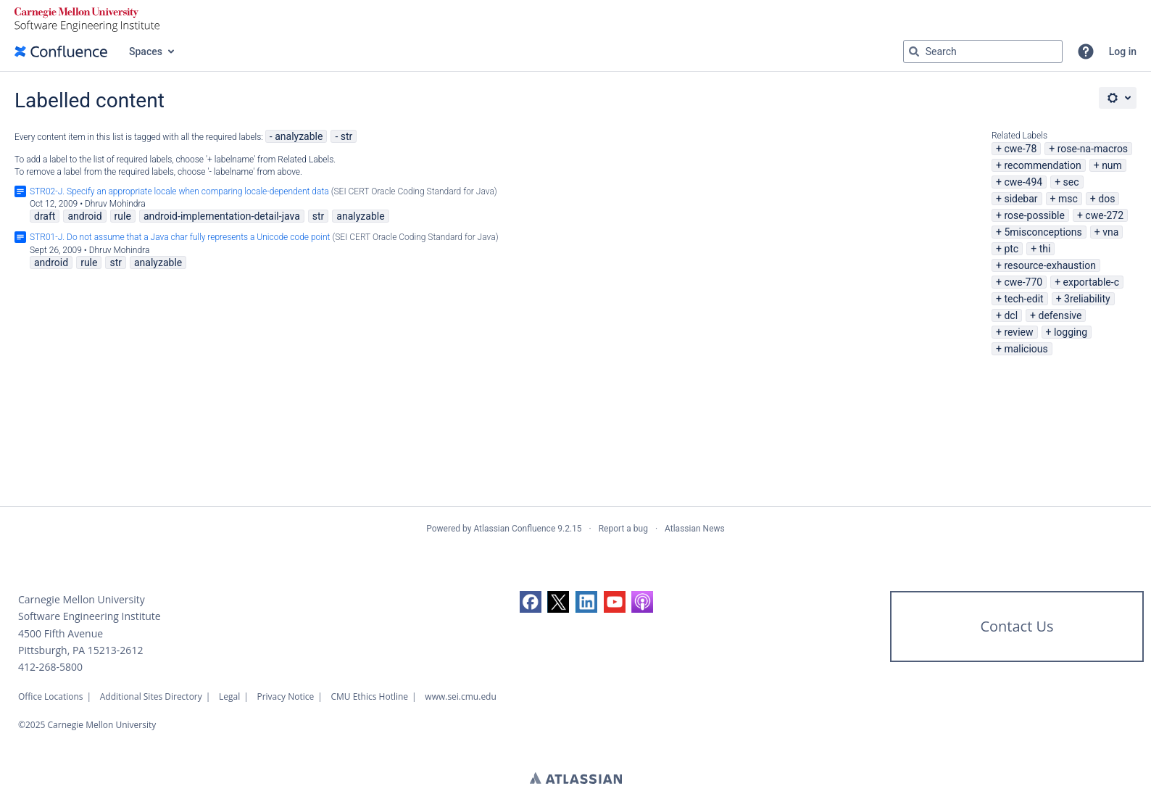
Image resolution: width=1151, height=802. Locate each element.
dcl (1011, 315)
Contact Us (1016, 626)
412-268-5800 (50, 667)
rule (123, 216)
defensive (1059, 315)
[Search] (914, 51)
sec (1071, 182)
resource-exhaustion (1050, 265)
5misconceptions (1042, 232)
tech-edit (1023, 299)
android (84, 216)
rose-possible (1034, 215)
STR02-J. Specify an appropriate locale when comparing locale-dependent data (179, 191)
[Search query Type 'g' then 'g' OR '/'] (983, 51)
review (1018, 332)
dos (1106, 198)
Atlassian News (695, 529)
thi (1045, 249)
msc (1068, 198)
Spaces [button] (145, 51)
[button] (1086, 51)
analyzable (299, 136)
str (347, 136)
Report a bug (623, 529)
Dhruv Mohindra (115, 204)
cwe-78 (1020, 148)
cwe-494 (1023, 182)
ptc (1011, 249)
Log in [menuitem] (1123, 51)
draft (44, 216)
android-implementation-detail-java (222, 216)
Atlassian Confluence (514, 529)
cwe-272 (1104, 215)
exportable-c (1091, 282)
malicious (1025, 349)
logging (1070, 332)
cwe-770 (1023, 282)
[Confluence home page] (61, 51)
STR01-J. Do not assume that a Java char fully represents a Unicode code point (180, 237)
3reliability (1087, 299)
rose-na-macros (1092, 148)
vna (1110, 232)
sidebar (1020, 198)
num (1112, 165)
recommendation (1042, 165)
